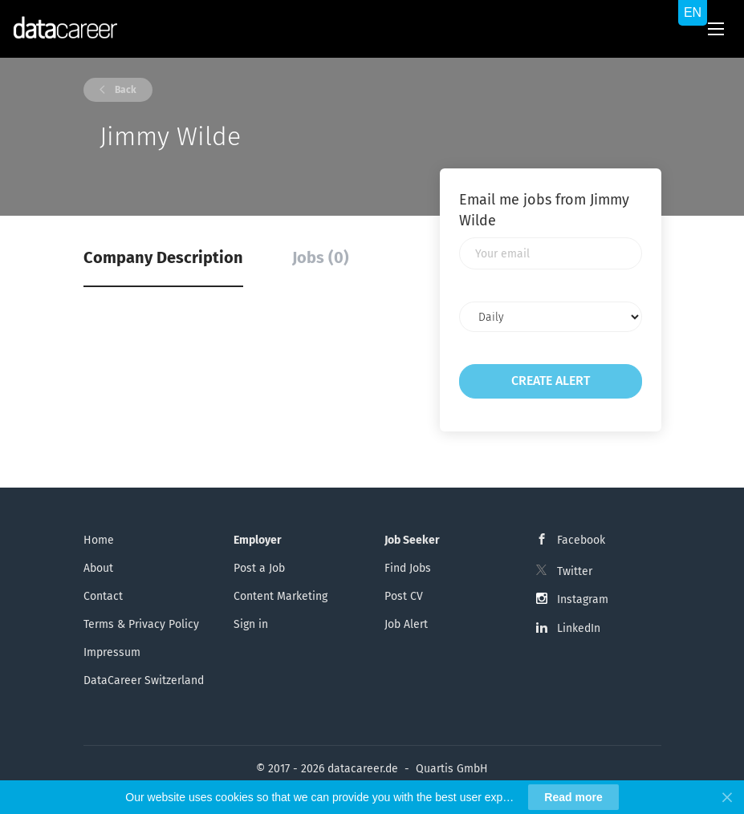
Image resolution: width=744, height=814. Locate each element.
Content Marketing (280, 596)
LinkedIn (578, 628)
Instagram (582, 599)
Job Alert (406, 624)
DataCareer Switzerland (143, 680)
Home (98, 540)
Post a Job (259, 568)
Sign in (251, 624)
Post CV (403, 596)
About (98, 568)
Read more (573, 797)
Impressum (111, 652)
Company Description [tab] (163, 257)
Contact (103, 596)
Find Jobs (407, 568)
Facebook (581, 540)
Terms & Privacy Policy (141, 624)
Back (124, 89)
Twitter (574, 571)
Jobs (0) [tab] (320, 257)
